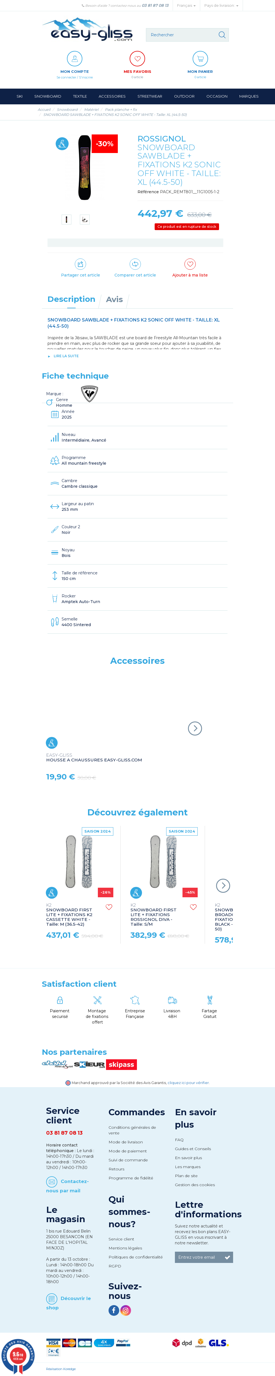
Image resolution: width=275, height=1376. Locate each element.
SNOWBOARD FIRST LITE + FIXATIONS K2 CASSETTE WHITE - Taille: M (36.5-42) (69, 915)
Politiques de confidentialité (136, 1257)
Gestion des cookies (195, 1185)
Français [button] (186, 5)
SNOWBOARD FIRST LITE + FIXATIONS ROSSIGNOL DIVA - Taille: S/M (153, 915)
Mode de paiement (128, 1151)
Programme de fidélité (131, 1178)
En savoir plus (188, 1158)
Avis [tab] (114, 299)
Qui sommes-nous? (129, 1212)
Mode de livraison (126, 1142)
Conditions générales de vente (132, 1130)
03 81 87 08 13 (155, 5)
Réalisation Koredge (61, 1369)
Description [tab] (71, 299)
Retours (116, 1169)
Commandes (137, 1112)
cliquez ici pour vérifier (188, 1083)
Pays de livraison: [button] (221, 5)
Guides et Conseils (193, 1149)
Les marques (187, 1167)
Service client (121, 1239)
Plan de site (186, 1176)
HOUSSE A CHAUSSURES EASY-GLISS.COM (94, 758)
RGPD (115, 1266)
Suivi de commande (128, 1160)
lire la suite (66, 356)
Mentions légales (125, 1248)
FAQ (179, 1140)
